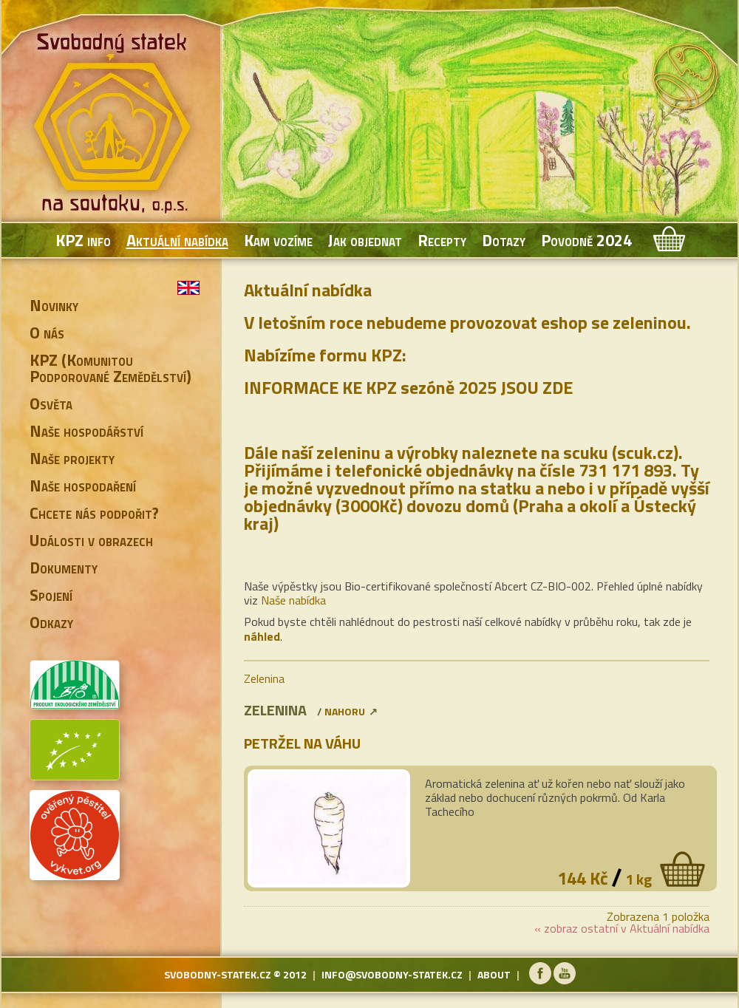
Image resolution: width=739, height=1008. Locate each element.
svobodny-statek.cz (217, 974)
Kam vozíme (278, 240)
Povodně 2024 (586, 240)
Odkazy (51, 622)
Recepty (442, 240)
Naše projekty (72, 458)
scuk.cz (645, 452)
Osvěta (51, 403)
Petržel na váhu (302, 743)
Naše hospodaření (83, 485)
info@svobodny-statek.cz (392, 974)
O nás (47, 332)
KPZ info (83, 240)
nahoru (344, 711)
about (494, 974)
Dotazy (503, 240)
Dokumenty (64, 567)
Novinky (54, 305)
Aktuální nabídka (177, 240)
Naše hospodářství (86, 430)
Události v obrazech (91, 540)
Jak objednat (365, 240)
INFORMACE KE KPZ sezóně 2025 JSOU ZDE (408, 387)
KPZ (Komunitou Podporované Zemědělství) (110, 368)
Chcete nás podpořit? (94, 512)
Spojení (51, 594)
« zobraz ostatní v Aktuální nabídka (621, 928)
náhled (262, 636)
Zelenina (264, 678)
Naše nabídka (293, 600)
